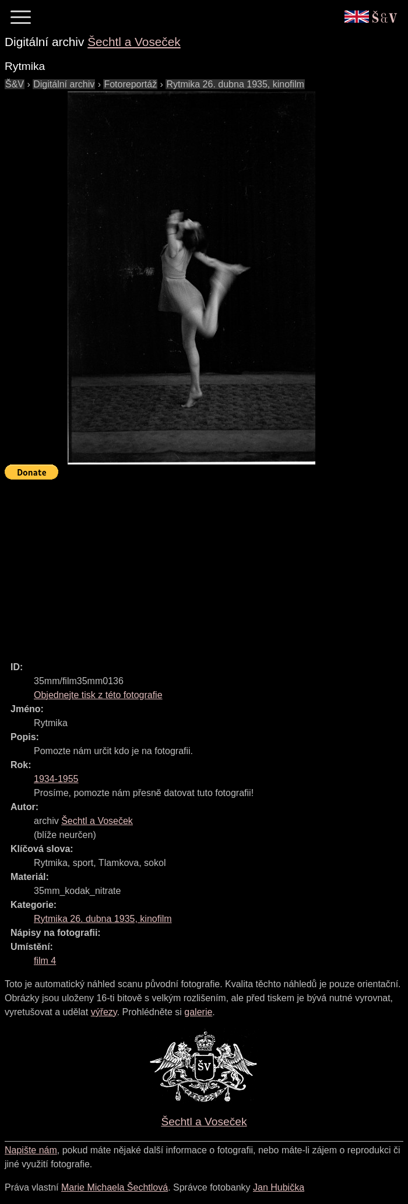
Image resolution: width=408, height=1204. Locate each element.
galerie (198, 1012)
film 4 (45, 961)
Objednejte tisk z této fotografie (98, 695)
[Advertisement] (206, 565)
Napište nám (31, 1150)
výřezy (104, 1012)
